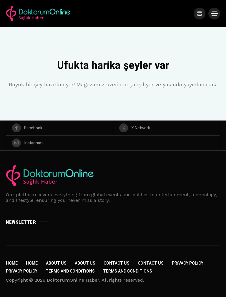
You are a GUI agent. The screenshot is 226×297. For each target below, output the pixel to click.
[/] (199, 13)
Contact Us (116, 263)
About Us (56, 263)
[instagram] (113, 143)
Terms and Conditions (70, 271)
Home (12, 263)
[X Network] (166, 128)
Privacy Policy (187, 263)
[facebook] (59, 128)
